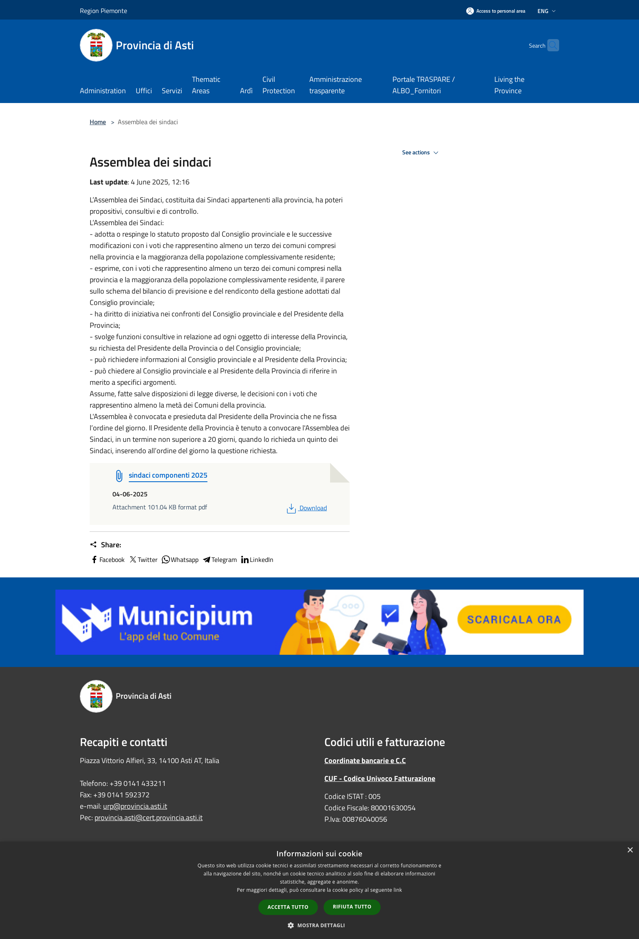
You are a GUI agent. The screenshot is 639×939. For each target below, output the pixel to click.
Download (306, 508)
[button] (319, 925)
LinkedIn (256, 559)
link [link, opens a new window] (398, 889)
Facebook (107, 559)
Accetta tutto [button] (288, 907)
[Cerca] (549, 45)
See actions (421, 153)
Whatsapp (179, 559)
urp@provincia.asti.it (135, 806)
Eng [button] (547, 11)
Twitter (143, 559)
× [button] (630, 850)
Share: (105, 545)
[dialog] (319, 890)
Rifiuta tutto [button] (352, 906)
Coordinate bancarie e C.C (365, 760)
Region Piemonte (103, 10)
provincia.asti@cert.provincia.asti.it (149, 817)
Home (98, 122)
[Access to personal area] (496, 10)
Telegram (219, 559)
